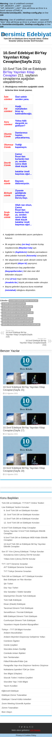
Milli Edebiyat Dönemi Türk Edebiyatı (20, 616)
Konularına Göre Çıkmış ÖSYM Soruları (22, 555)
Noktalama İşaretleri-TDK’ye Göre (19, 669)
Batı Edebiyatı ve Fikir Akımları (18, 579)
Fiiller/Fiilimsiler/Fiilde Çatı (16, 661)
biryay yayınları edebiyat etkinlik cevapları (21, 324)
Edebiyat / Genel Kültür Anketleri (16, 699)
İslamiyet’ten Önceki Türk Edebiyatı (20, 596)
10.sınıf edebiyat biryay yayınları (23, 300)
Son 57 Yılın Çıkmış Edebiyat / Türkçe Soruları (23, 551)
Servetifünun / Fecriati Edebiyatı (18, 612)
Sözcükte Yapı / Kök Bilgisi (16, 682)
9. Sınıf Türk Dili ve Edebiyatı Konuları (21, 510)
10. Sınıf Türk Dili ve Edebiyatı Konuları (22, 514)
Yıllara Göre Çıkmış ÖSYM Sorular (19, 559)
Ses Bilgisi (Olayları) (13, 673)
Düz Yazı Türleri (11, 588)
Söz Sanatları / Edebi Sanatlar (17, 592)
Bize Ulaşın (7, 712)
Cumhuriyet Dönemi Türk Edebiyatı (20, 620)
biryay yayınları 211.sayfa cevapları (18, 318)
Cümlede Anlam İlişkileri (14, 653)
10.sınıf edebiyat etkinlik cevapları (17, 306)
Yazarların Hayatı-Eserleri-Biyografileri (21, 624)
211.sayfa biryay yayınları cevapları (18, 312)
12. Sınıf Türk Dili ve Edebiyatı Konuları (22, 522)
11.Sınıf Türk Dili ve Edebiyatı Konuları (21, 518)
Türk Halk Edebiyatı (13, 600)
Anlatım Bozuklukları (13, 633)
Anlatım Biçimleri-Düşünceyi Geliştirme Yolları (24, 637)
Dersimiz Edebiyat (26, 34)
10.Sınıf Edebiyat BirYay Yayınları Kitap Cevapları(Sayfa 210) (32, 342)
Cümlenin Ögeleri (12, 641)
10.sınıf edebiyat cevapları (14, 303)
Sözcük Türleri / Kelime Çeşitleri (18, 677)
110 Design (35, 730)
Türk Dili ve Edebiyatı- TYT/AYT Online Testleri (23, 503)
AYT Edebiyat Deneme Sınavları (18, 567)
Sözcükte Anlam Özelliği (15, 649)
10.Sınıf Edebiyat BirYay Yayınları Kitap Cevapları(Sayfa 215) (20, 334)
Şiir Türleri (8, 583)
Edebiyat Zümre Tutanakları (14, 695)
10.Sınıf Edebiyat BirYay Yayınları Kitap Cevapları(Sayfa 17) (24, 429)
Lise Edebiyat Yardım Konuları (15, 507)
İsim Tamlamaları (11, 657)
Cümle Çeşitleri (11, 645)
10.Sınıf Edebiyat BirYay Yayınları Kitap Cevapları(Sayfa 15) (24, 388)
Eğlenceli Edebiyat (10, 691)
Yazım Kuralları (11, 686)
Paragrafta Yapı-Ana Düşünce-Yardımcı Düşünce (26, 665)
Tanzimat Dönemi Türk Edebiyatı (18, 608)
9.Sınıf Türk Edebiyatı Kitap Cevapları (19, 528)
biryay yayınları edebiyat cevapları (17, 321)
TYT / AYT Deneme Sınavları (15, 564)
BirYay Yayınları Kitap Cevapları (18, 73)
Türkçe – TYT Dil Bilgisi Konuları (16, 629)
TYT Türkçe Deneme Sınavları (17, 571)
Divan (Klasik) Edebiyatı (14, 604)
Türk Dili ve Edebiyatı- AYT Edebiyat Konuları (22, 576)
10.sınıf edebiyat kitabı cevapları (16, 309)
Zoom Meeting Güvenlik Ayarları (16, 703)
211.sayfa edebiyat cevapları (15, 315)
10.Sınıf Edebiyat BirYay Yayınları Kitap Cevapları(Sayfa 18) (24, 469)
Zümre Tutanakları (10, 708)
